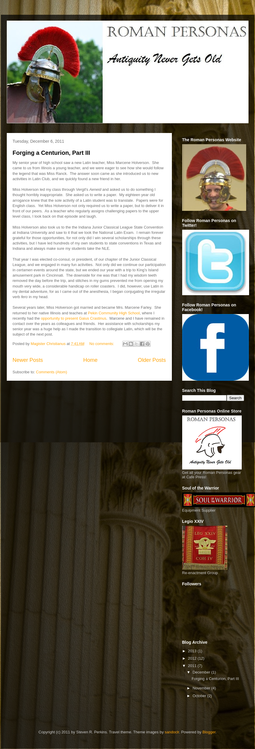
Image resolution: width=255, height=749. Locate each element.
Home (90, 360)
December (202, 672)
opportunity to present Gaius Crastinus (73, 318)
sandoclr (172, 732)
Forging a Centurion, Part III (51, 153)
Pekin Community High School (114, 313)
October (200, 696)
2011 (193, 665)
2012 (193, 658)
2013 (193, 651)
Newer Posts (28, 360)
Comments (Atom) (51, 372)
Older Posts (152, 360)
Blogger (209, 732)
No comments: (102, 343)
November (202, 688)
